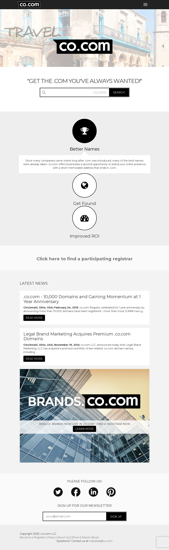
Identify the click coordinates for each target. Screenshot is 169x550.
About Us (63, 537)
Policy (51, 537)
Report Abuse (90, 537)
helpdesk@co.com (100, 541)
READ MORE (34, 317)
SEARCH (119, 92)
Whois (75, 537)
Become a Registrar (32, 537)
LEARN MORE (84, 428)
